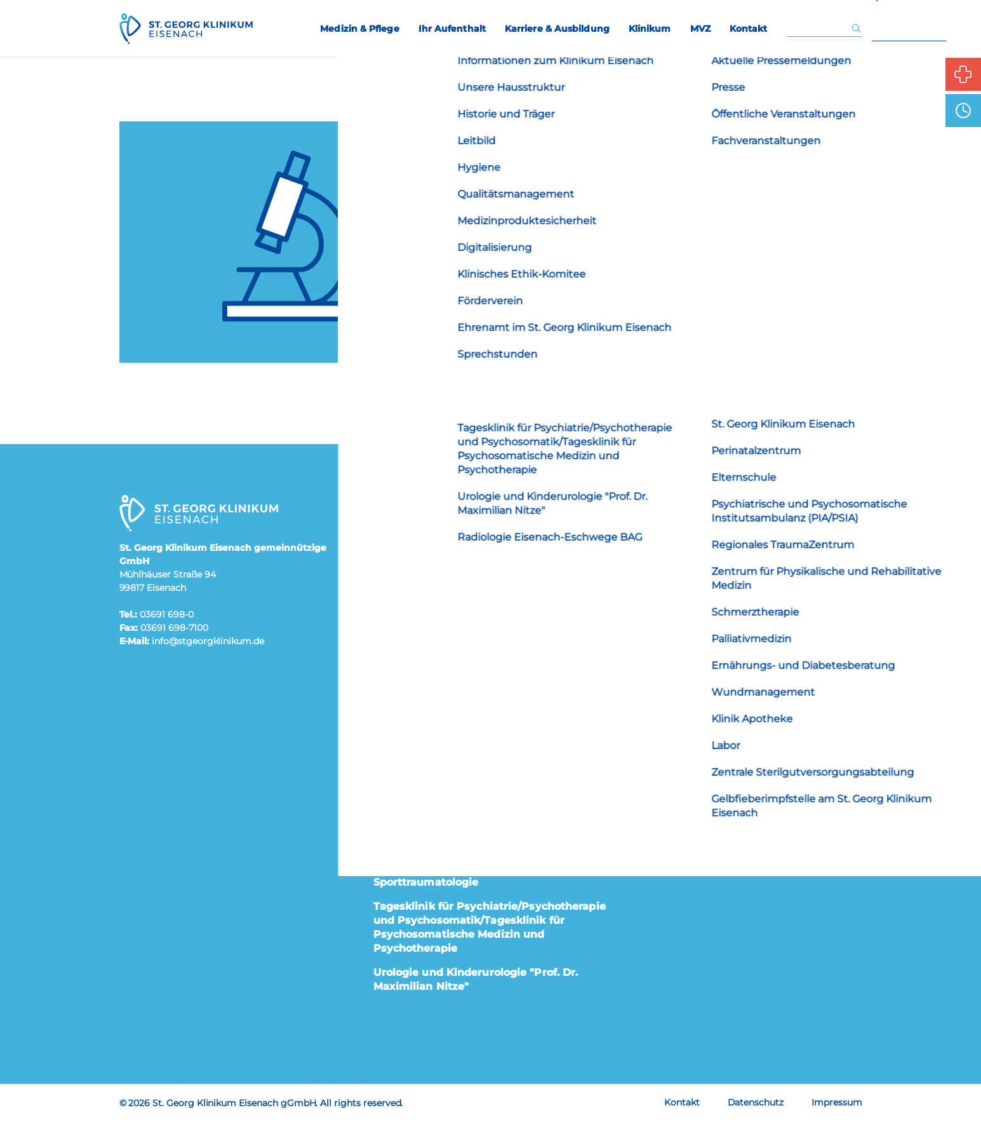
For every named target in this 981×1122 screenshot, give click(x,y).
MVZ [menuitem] (700, 28)
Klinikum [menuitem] (650, 28)
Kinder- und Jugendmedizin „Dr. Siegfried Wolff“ (486, 774)
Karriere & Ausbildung (686, 585)
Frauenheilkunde (419, 565)
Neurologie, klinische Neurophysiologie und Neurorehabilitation (479, 812)
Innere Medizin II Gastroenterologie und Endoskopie (480, 673)
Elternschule (661, 549)
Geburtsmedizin (416, 590)
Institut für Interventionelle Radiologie (477, 743)
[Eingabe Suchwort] (818, 29)
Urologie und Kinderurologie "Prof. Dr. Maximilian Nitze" (475, 979)
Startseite (609, 334)
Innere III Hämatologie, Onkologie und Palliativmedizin (476, 711)
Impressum (836, 1102)
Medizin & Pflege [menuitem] (359, 28)
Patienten (653, 513)
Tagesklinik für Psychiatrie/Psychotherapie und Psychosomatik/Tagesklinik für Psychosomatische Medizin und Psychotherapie (489, 927)
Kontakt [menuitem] (749, 28)
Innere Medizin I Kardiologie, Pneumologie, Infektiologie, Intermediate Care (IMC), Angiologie (489, 628)
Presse (645, 658)
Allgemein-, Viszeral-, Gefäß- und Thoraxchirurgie (461, 509)
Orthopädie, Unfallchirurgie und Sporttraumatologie (459, 875)
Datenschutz (756, 1102)
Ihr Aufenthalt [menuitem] (452, 28)
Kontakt (682, 1102)
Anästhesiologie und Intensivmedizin (474, 540)
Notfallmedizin (413, 844)
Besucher (652, 622)
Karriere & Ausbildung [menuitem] (557, 28)
